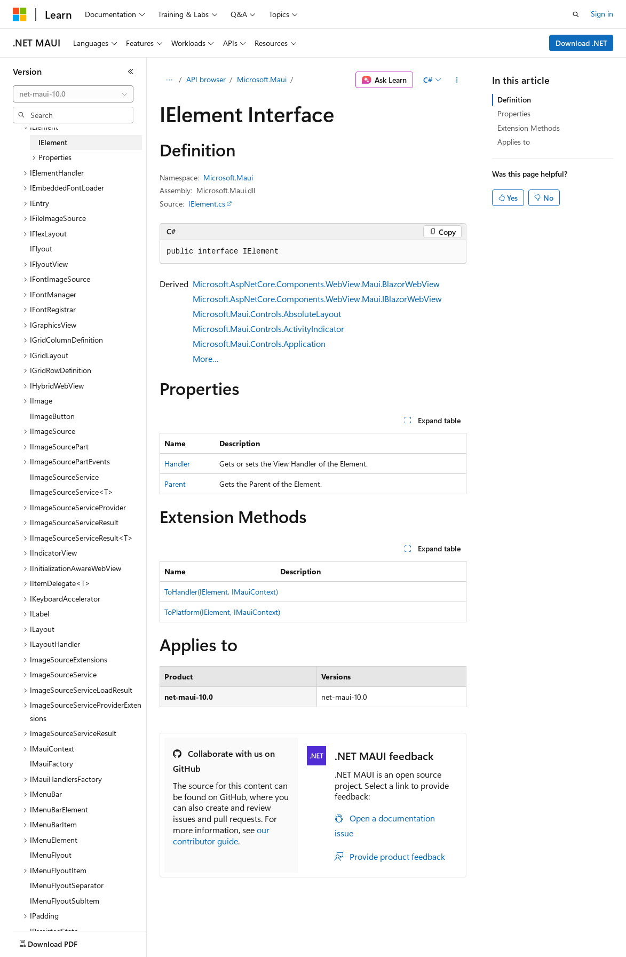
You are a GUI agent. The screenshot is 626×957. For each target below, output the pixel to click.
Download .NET (581, 43)
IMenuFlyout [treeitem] (51, 855)
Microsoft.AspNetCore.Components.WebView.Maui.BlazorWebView (316, 283)
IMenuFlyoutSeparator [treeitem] (67, 885)
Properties (513, 113)
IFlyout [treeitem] (41, 248)
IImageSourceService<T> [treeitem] (71, 492)
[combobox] (73, 93)
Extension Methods (528, 128)
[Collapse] (131, 71)
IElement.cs (206, 204)
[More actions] (457, 80)
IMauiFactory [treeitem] (51, 763)
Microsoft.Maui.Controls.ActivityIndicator (268, 328)
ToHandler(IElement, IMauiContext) (221, 592)
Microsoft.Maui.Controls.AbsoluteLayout (267, 313)
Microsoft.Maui (262, 79)
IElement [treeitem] (52, 142)
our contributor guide (221, 835)
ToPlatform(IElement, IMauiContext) (222, 612)
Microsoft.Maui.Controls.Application (259, 343)
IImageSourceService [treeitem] (64, 477)
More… (206, 358)
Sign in (602, 14)
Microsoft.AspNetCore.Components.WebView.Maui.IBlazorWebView (317, 298)
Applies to (513, 142)
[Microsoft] (20, 14)
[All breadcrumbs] (169, 80)
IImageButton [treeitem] (52, 416)
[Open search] (576, 14)
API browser (206, 79)
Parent (175, 484)
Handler (177, 463)
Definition (514, 99)
